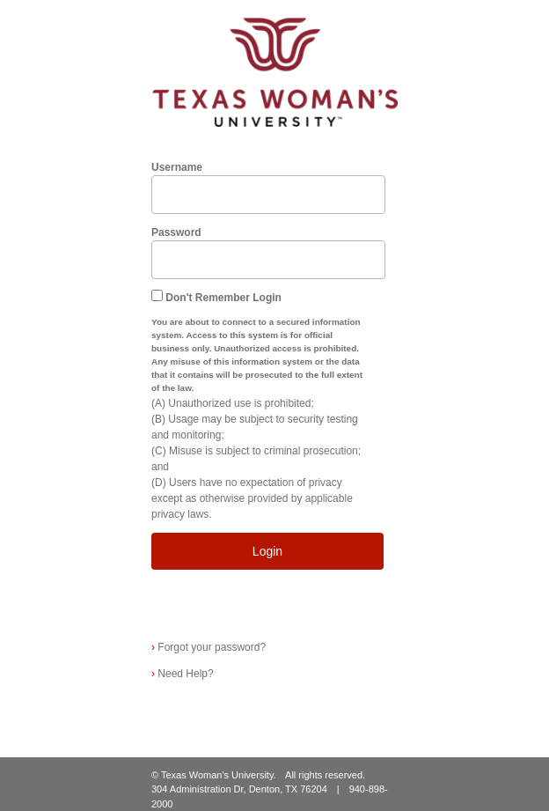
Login (267, 551)
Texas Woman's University (217, 775)
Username (176, 167)
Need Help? (182, 673)
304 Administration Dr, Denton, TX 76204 (239, 789)
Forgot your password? (208, 647)
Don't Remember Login (223, 297)
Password (176, 232)
